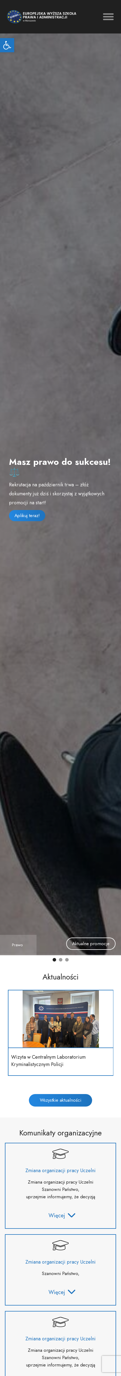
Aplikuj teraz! (27, 515)
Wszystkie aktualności (60, 1100)
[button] (7, 45)
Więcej (62, 1216)
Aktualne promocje (91, 943)
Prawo (17, 945)
